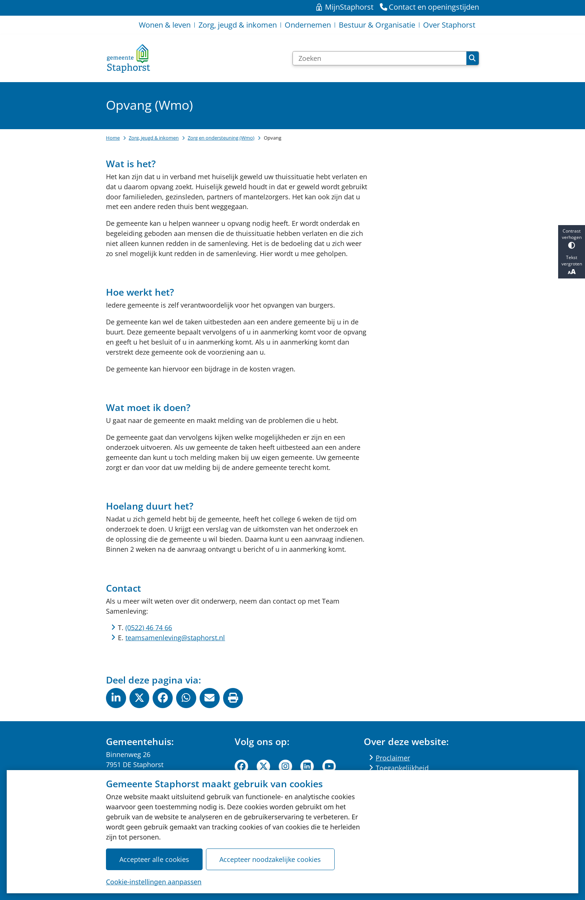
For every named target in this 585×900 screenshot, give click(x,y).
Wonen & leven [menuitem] (165, 25)
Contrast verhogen (571, 238)
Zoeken (472, 58)
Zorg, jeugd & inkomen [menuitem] (237, 25)
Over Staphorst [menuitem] (449, 25)
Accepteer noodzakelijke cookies (270, 858)
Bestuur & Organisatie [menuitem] (377, 25)
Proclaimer (393, 757)
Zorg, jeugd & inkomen (154, 137)
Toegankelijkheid (402, 767)
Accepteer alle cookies (154, 858)
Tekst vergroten (571, 265)
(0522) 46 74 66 (148, 627)
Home (113, 137)
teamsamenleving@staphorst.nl (175, 637)
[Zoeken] (379, 58)
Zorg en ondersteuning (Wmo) (221, 137)
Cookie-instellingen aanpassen (153, 881)
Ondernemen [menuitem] (308, 25)
